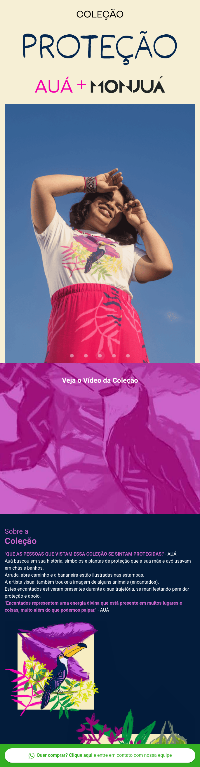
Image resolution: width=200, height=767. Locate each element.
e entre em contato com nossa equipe (100, 755)
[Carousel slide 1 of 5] (72, 355)
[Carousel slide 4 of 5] (114, 355)
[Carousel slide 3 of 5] (100, 355)
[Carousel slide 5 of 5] (128, 355)
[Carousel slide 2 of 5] (86, 355)
